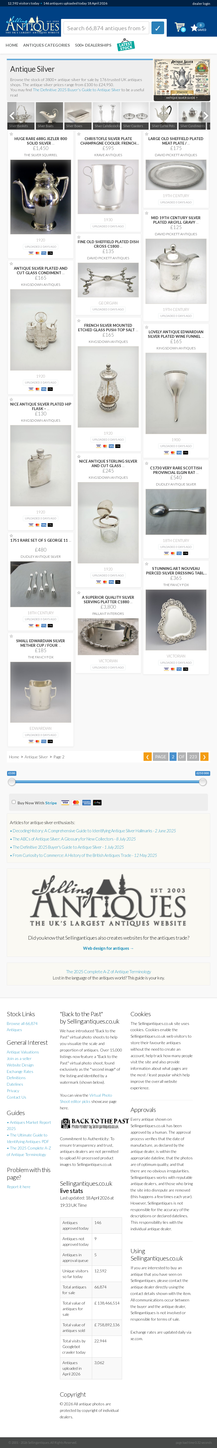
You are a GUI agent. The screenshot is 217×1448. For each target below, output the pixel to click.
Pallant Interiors (108, 613)
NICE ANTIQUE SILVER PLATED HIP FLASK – (40, 406)
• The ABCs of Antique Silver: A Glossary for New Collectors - (73, 838)
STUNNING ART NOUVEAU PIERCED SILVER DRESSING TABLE (176, 573)
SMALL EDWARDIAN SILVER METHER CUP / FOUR (40, 643)
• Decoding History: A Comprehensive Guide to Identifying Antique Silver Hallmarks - (93, 830)
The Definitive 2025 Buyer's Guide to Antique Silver (77, 89)
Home (12, 45)
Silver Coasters (133, 126)
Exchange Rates (20, 1071)
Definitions (16, 1077)
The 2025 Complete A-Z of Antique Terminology (108, 971)
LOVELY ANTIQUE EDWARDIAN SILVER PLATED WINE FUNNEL (176, 334)
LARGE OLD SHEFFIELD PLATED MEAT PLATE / (175, 140)
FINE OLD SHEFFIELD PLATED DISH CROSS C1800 (108, 244)
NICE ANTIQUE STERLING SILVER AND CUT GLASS (108, 463)
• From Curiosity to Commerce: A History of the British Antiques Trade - (83, 855)
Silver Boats (45, 126)
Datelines (15, 1084)
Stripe (51, 802)
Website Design (20, 1064)
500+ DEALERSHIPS (93, 45)
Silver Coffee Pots (163, 126)
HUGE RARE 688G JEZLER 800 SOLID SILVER (40, 140)
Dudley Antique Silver (176, 484)
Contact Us (16, 1097)
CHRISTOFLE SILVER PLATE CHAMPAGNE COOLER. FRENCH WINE (108, 143)
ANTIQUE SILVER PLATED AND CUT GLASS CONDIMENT (41, 270)
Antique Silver (36, 756)
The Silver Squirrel (40, 155)
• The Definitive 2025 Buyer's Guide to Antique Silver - (67, 847)
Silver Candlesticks (107, 126)
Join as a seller (19, 1058)
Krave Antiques (108, 155)
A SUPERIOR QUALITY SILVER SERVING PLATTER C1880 (108, 599)
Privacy (13, 1090)
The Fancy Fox (176, 585)
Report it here (19, 1186)
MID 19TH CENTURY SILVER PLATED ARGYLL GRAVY (176, 220)
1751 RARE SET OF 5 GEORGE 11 (40, 540)
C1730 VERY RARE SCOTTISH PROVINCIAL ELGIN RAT (176, 470)
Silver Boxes (74, 126)
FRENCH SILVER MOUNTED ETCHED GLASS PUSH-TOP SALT (108, 327)
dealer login (201, 3)
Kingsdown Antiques (40, 284)
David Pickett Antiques (176, 155)
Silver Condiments (192, 126)
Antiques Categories (46, 45)
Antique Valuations (23, 1051)
